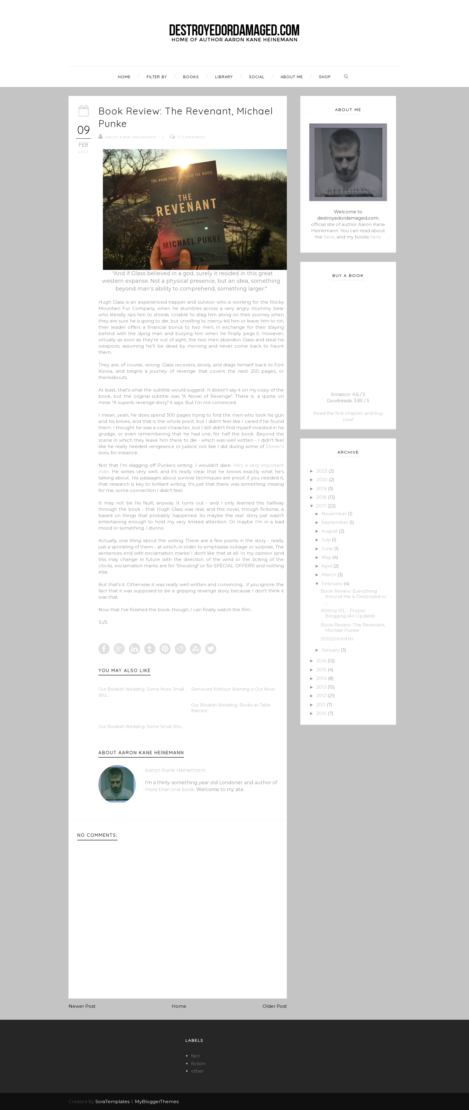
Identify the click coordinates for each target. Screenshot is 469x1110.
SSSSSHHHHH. (337, 639)
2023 (322, 471)
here (329, 237)
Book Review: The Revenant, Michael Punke (353, 627)
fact (195, 1056)
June (328, 548)
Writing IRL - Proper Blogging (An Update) (348, 613)
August (330, 531)
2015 (322, 669)
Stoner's (275, 446)
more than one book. (170, 789)
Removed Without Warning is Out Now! (233, 689)
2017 (322, 506)
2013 (322, 687)
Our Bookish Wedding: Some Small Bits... (141, 726)
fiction (198, 1063)
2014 (322, 678)
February (333, 583)
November (335, 513)
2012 (322, 695)
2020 (322, 479)
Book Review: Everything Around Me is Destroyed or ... (353, 596)
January (331, 650)
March (329, 574)
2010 (322, 713)
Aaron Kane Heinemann (130, 136)
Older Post (275, 1006)
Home (179, 1006)
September (335, 522)
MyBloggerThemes (157, 1101)
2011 (321, 704)
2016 (322, 660)
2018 (322, 497)
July (327, 539)
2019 (322, 488)
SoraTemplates (112, 1101)
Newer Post (81, 1006)
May (327, 557)
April (327, 566)
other (197, 1071)
